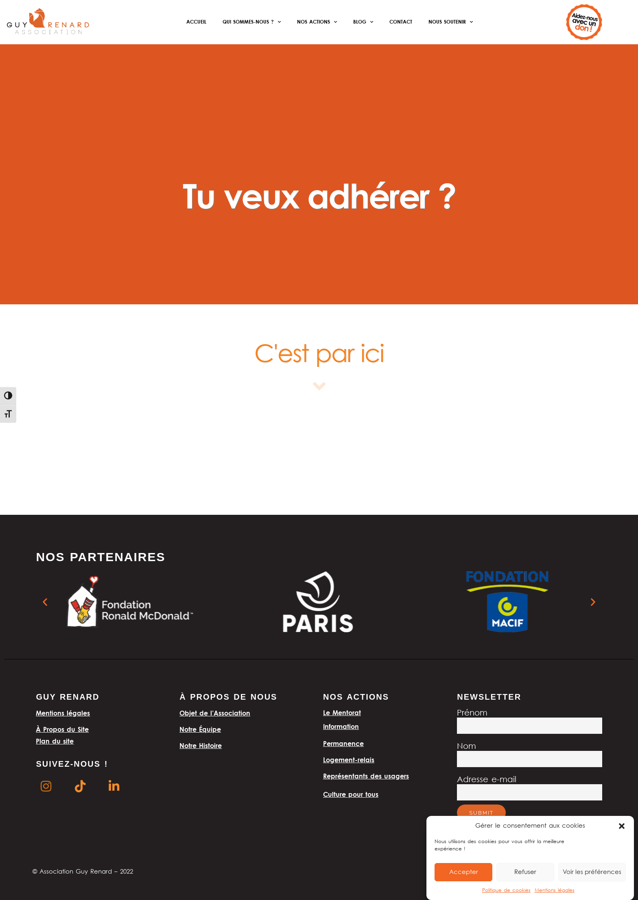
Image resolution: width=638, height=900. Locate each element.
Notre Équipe (200, 729)
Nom (466, 746)
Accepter (463, 872)
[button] (622, 826)
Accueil (196, 22)
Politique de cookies (506, 890)
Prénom (472, 713)
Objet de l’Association (214, 713)
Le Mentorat (342, 713)
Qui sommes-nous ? (252, 22)
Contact (400, 22)
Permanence (343, 744)
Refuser (525, 872)
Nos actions (317, 22)
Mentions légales (555, 890)
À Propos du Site (62, 729)
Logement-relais (348, 760)
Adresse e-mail (486, 780)
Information (341, 726)
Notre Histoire (200, 746)
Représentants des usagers (366, 776)
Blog (363, 22)
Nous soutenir (450, 22)
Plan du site (55, 741)
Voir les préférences (592, 872)
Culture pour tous (350, 794)
